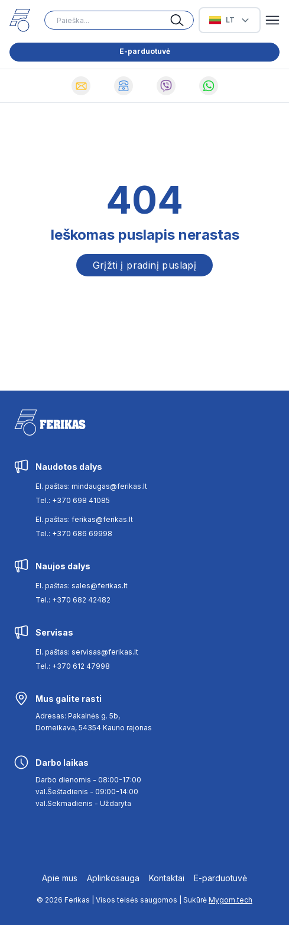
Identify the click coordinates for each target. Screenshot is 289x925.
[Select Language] (230, 20)
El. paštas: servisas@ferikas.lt (86, 651)
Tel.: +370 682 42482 (73, 599)
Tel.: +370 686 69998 (73, 533)
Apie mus (59, 878)
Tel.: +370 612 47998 (72, 666)
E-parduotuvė (144, 51)
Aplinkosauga (113, 878)
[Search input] (119, 20)
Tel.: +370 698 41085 (72, 500)
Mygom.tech (230, 899)
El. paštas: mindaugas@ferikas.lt (91, 486)
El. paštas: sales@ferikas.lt (81, 585)
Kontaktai (166, 878)
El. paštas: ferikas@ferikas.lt (84, 519)
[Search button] (182, 20)
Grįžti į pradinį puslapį (145, 265)
